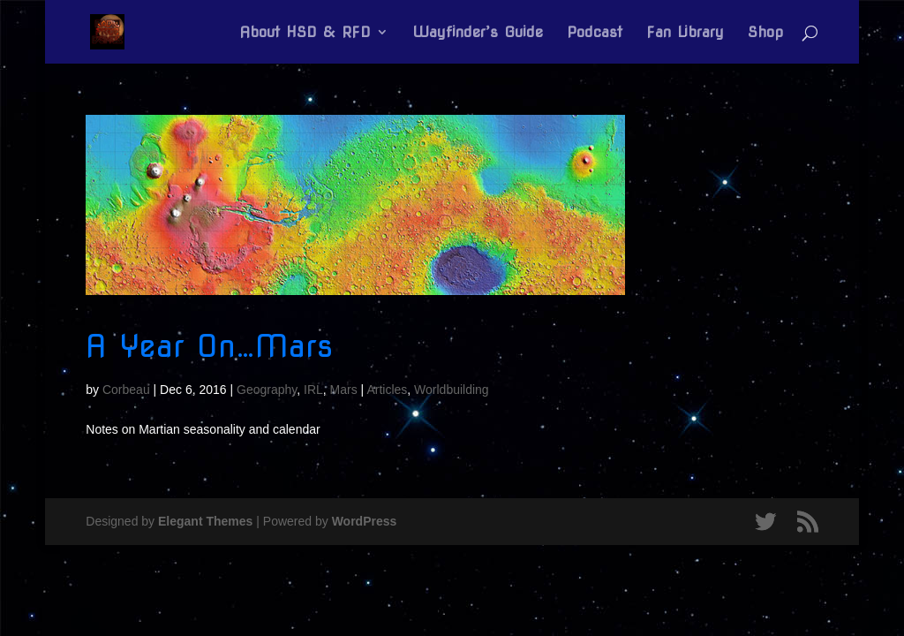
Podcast (594, 33)
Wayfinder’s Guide (477, 33)
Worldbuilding (451, 389)
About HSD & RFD (305, 33)
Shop (765, 33)
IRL (313, 389)
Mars (344, 389)
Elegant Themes (205, 521)
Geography (267, 389)
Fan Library (685, 33)
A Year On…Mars (209, 346)
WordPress (364, 521)
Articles (386, 389)
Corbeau (126, 389)
